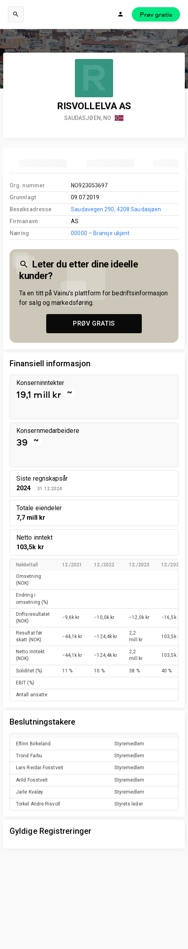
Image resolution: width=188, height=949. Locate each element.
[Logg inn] (121, 14)
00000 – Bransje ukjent (100, 233)
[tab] (43, 163)
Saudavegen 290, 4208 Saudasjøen (116, 209)
